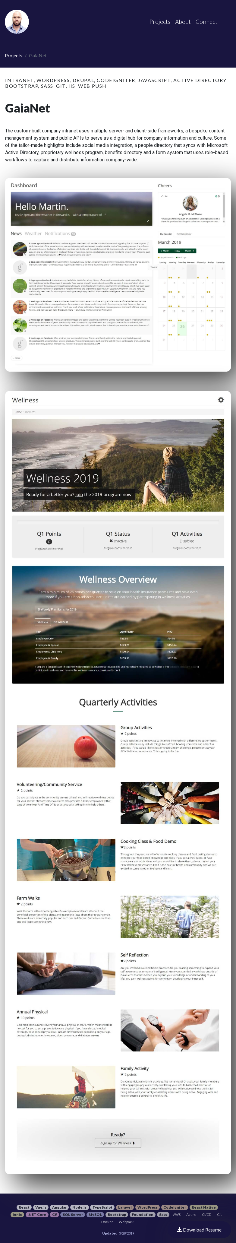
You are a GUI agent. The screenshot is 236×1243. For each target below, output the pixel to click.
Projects (13, 55)
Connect (206, 21)
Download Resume (199, 1229)
